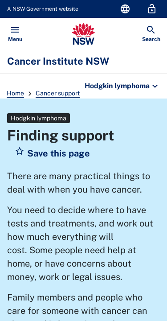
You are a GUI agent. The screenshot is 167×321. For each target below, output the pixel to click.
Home (15, 93)
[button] (52, 153)
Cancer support (58, 93)
